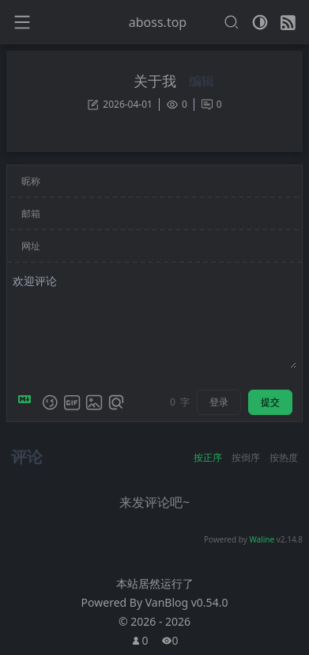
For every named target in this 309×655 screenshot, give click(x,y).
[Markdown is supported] (27, 402)
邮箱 (30, 213)
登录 (218, 402)
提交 (270, 402)
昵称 (30, 181)
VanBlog (186, 602)
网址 (30, 246)
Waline (261, 539)
